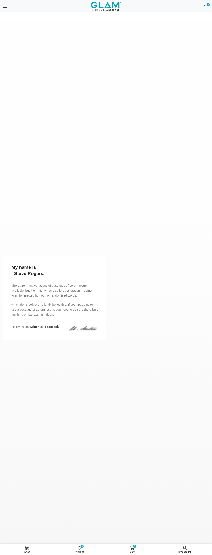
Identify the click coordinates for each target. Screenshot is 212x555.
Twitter (34, 326)
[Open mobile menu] (5, 6)
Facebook (52, 326)
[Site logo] (106, 6)
